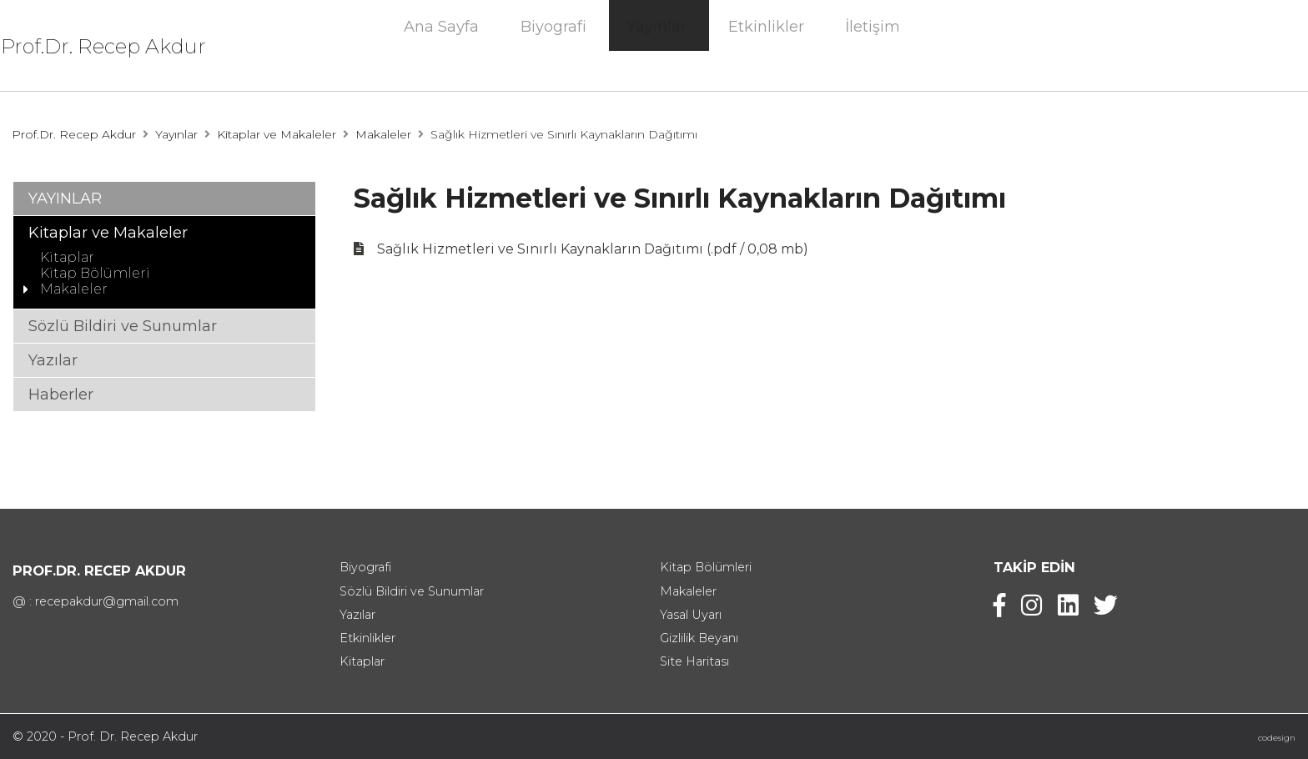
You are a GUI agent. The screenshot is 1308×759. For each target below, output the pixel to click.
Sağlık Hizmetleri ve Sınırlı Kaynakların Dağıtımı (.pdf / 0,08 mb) (592, 249)
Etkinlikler (766, 48)
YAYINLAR (65, 198)
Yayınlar (657, 48)
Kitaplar (67, 257)
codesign (1276, 737)
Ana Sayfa (441, 48)
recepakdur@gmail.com (107, 601)
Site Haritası (694, 661)
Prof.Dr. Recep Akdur (129, 45)
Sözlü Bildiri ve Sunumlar (122, 326)
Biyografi (553, 48)
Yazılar (53, 360)
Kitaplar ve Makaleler (276, 134)
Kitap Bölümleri (95, 273)
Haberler (60, 394)
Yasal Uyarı (691, 614)
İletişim (872, 48)
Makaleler (383, 134)
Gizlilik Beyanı (699, 638)
